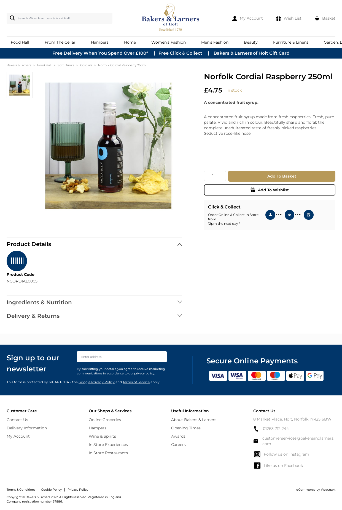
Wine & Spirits (102, 436)
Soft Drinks (66, 65)
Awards (178, 436)
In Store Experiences (108, 444)
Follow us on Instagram (281, 454)
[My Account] (247, 18)
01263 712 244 (271, 429)
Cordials (86, 65)
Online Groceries (105, 419)
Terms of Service (136, 382)
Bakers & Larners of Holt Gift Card (252, 53)
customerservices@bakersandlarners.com (293, 441)
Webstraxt (328, 489)
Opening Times (186, 428)
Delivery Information (27, 428)
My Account (18, 436)
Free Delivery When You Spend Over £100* (100, 53)
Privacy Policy (78, 489)
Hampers (97, 428)
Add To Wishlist (270, 189)
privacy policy (144, 373)
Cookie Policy (51, 489)
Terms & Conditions (21, 489)
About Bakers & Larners (193, 419)
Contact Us (17, 419)
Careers (178, 444)
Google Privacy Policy (97, 382)
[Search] (11, 17)
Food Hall (44, 65)
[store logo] (171, 18)
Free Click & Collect (180, 53)
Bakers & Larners (19, 65)
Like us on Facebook (278, 465)
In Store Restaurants (108, 452)
